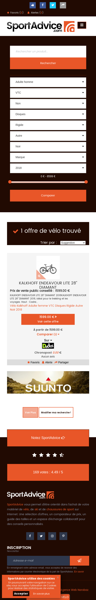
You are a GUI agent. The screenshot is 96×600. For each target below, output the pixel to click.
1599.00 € (48, 319)
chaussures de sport (60, 509)
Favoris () (15, 13)
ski (36, 509)
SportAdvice (15, 504)
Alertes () (35, 13)
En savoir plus (41, 593)
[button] (48, 82)
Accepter (21, 594)
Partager (62, 362)
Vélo (13, 306)
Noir (12, 309)
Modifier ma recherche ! (56, 412)
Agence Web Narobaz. (74, 590)
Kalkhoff (22, 306)
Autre (79, 306)
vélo (26, 509)
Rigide (70, 306)
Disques (60, 306)
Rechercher (48, 63)
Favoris (33, 362)
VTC (51, 306)
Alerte (47, 362)
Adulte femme (38, 306)
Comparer (48, 195)
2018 (19, 309)
